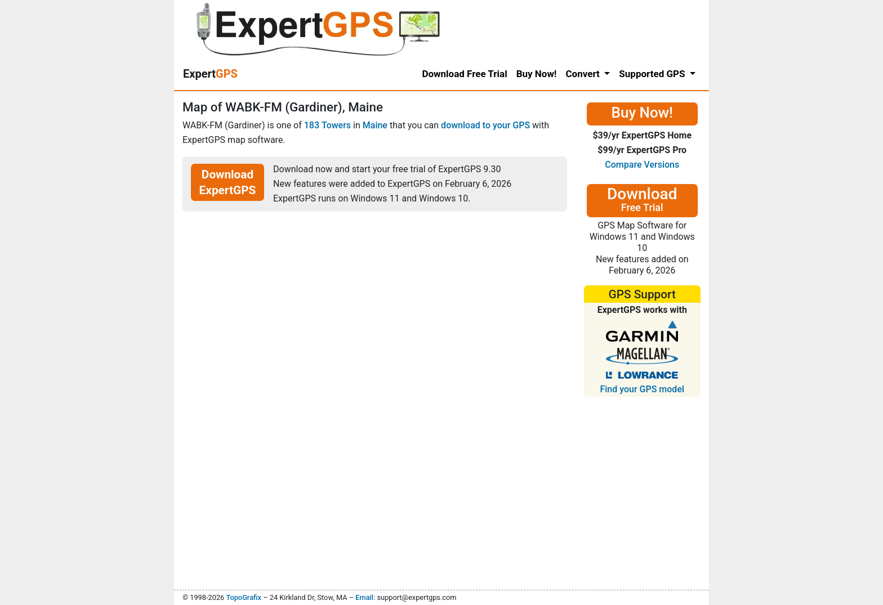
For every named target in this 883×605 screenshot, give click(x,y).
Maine (375, 125)
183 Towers (327, 125)
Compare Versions (642, 164)
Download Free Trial (464, 73)
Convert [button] (583, 73)
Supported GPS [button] (653, 73)
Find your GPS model (642, 389)
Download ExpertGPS (227, 182)
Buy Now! (536, 73)
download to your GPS (485, 125)
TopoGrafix (243, 597)
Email (364, 597)
